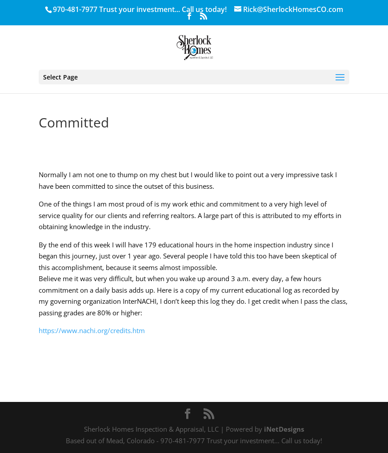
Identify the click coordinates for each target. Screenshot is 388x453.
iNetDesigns (284, 429)
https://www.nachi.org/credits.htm (92, 330)
